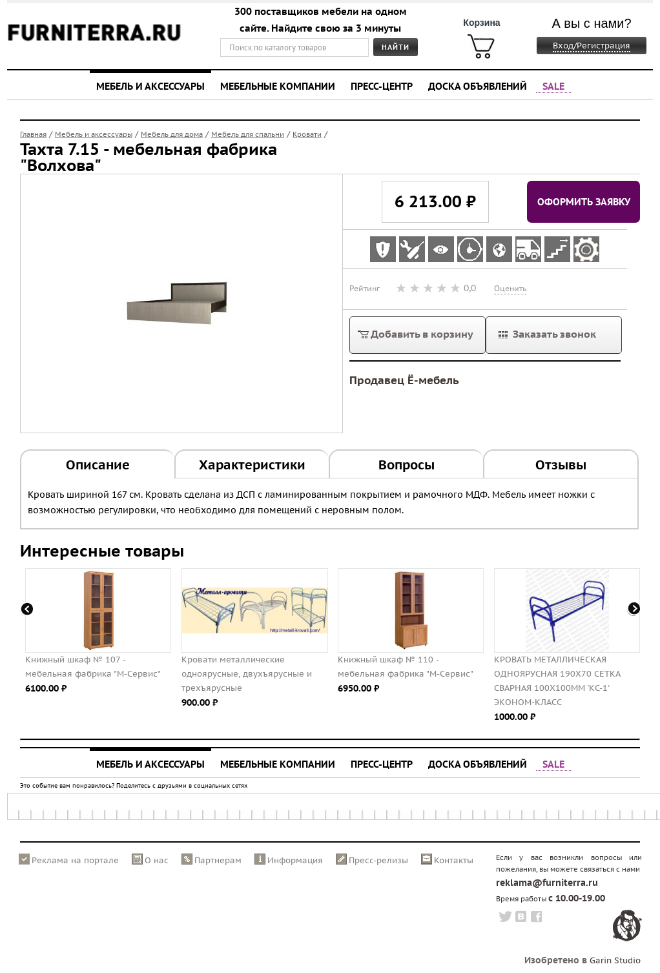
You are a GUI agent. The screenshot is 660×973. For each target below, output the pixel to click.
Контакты (453, 860)
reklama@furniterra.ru (547, 882)
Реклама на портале (75, 860)
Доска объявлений (477, 85)
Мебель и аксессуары (150, 85)
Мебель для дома (172, 134)
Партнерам (218, 860)
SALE (553, 85)
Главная (33, 134)
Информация (295, 860)
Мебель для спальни (247, 134)
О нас (157, 860)
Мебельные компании (277, 85)
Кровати (307, 134)
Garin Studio (615, 960)
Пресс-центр (382, 85)
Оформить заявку (583, 201)
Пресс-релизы (378, 860)
